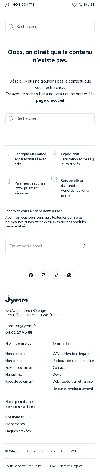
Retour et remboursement (73, 389)
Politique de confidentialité (73, 361)
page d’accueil (50, 100)
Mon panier (14, 361)
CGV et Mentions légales (71, 354)
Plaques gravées (18, 431)
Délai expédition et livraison (74, 381)
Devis (57, 375)
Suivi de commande (20, 368)
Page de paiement (19, 381)
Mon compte (18, 344)
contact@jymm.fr (20, 326)
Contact (59, 368)
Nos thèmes (14, 417)
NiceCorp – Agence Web (61, 451)
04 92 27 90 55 (18, 332)
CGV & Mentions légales (66, 466)
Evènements (15, 424)
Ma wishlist (13, 375)
